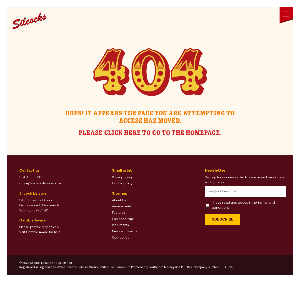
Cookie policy (122, 183)
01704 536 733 (30, 177)
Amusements (122, 206)
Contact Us (120, 237)
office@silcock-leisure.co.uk (40, 183)
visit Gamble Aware (33, 232)
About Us (119, 200)
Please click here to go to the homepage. (150, 133)
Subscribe (222, 219)
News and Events (125, 231)
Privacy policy (122, 177)
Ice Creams (120, 225)
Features (118, 213)
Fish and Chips (123, 219)
